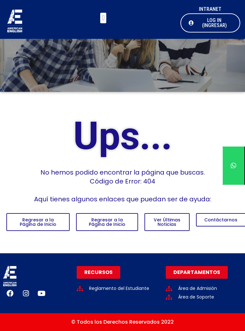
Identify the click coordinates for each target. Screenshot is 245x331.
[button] (103, 18)
